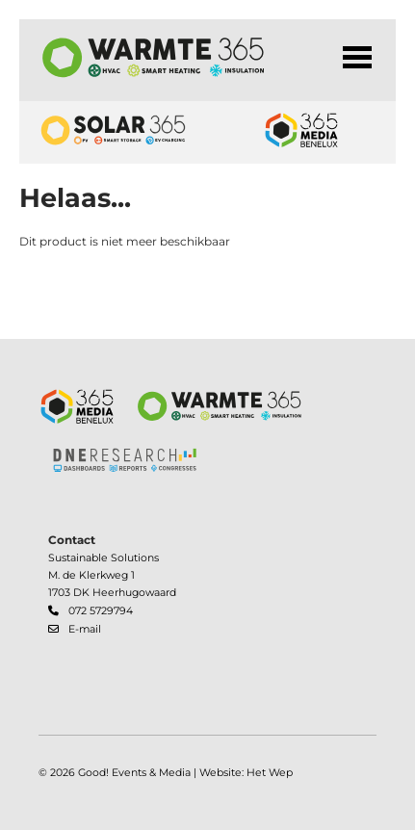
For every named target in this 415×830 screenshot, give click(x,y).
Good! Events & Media (134, 772)
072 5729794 (100, 611)
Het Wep (269, 772)
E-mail (84, 629)
